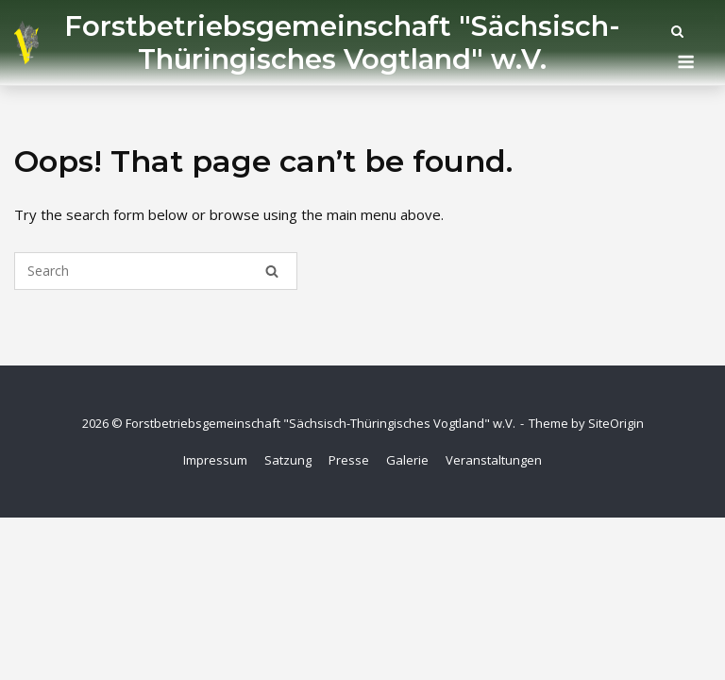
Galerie (407, 459)
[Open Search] (677, 33)
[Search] (271, 271)
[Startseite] (26, 42)
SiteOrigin (616, 423)
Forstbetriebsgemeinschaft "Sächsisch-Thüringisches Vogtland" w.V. (342, 42)
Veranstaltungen (494, 459)
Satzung (288, 459)
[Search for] (155, 271)
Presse (349, 459)
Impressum (215, 459)
